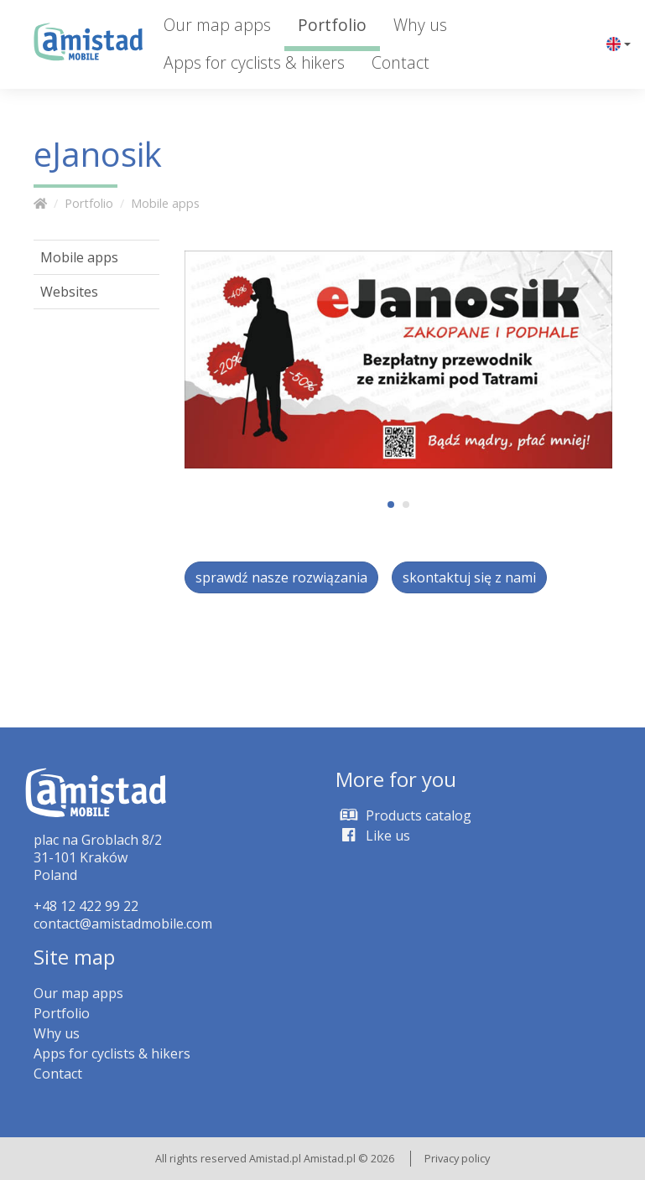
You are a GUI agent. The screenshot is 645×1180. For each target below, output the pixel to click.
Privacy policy (457, 1158)
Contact (400, 62)
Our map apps (217, 24)
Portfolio (332, 24)
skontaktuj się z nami (469, 577)
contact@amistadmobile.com (123, 923)
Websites (69, 291)
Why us (420, 24)
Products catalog (403, 815)
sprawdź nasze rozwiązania (281, 577)
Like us (373, 835)
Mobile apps (165, 203)
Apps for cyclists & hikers (254, 62)
